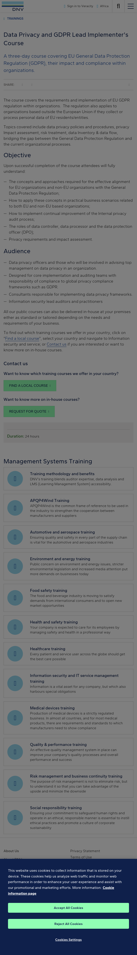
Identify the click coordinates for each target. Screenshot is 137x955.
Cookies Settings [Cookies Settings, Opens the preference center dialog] (68, 943)
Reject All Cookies (68, 927)
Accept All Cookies (68, 911)
